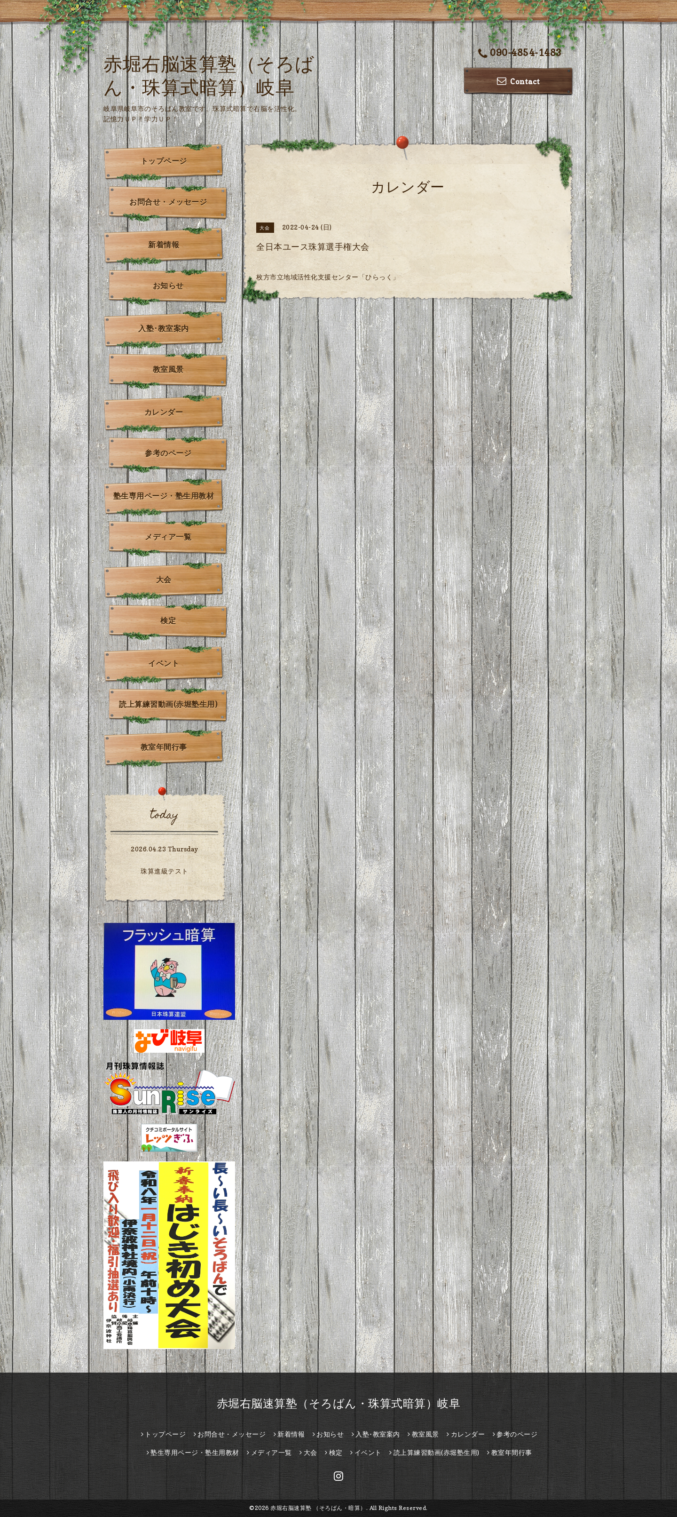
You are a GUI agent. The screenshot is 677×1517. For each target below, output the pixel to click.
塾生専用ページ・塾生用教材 (163, 495)
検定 (168, 620)
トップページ (164, 161)
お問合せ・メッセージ (168, 202)
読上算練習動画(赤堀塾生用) (168, 704)
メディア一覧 (168, 536)
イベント (163, 663)
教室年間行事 (164, 747)
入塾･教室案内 (163, 328)
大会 (164, 579)
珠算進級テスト (165, 871)
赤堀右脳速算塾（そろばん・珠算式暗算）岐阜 (339, 1403)
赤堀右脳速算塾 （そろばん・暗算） (318, 1507)
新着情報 (163, 244)
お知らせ (168, 285)
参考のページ (168, 453)
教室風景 (168, 369)
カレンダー (163, 412)
